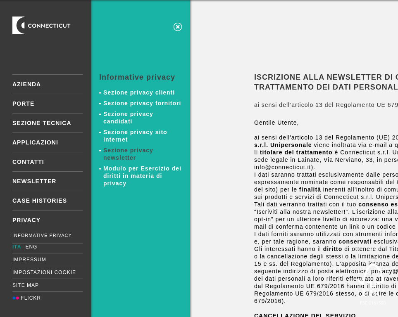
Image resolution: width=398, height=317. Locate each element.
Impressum (29, 260)
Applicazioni (35, 142)
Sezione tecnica (41, 123)
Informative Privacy (42, 235)
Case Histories (39, 200)
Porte (23, 103)
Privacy (26, 220)
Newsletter (34, 181)
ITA (16, 247)
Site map (25, 285)
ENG (31, 247)
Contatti (28, 161)
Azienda (26, 84)
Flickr (26, 298)
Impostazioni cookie (44, 272)
